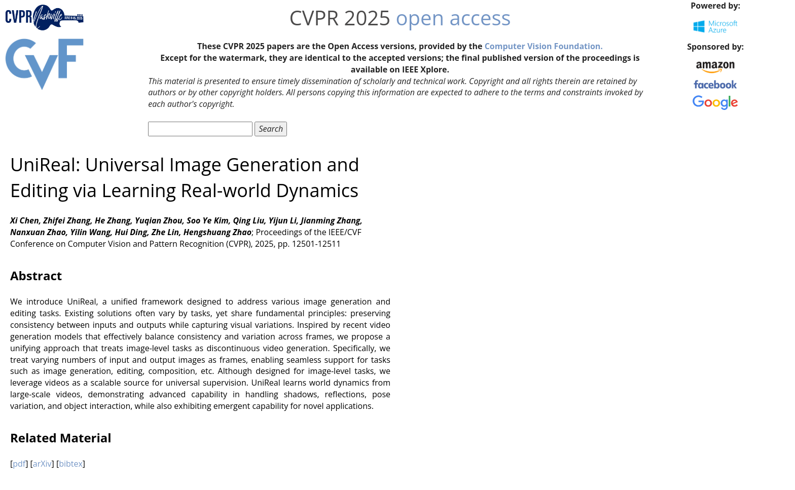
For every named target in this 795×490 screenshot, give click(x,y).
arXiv (42, 463)
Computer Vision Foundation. (544, 46)
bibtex (71, 463)
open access (453, 17)
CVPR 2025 (339, 17)
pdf (19, 463)
